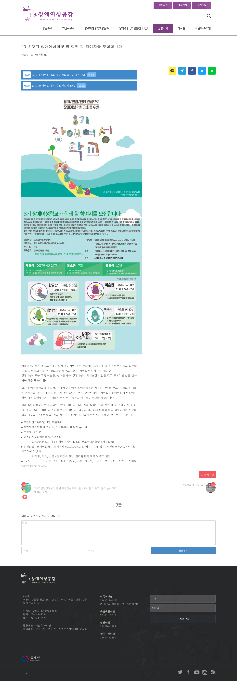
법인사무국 (68, 28)
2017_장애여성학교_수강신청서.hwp (58, 85)
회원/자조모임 (203, 28)
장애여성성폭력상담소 (96, 28)
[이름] (183, 599)
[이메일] (183, 608)
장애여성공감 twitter (180, 672)
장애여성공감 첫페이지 (47, 13)
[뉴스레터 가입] (183, 619)
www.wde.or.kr (75, 446)
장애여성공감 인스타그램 (205, 672)
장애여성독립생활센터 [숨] (133, 28)
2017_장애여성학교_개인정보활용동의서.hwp (63, 74)
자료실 (181, 28)
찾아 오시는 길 (31, 603)
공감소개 (47, 28)
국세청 (37, 659)
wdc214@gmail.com (34, 466)
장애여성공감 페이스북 (188, 672)
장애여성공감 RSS (213, 672)
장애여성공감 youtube (197, 672)
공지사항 (209, 474)
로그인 (24, 673)
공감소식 (163, 28)
